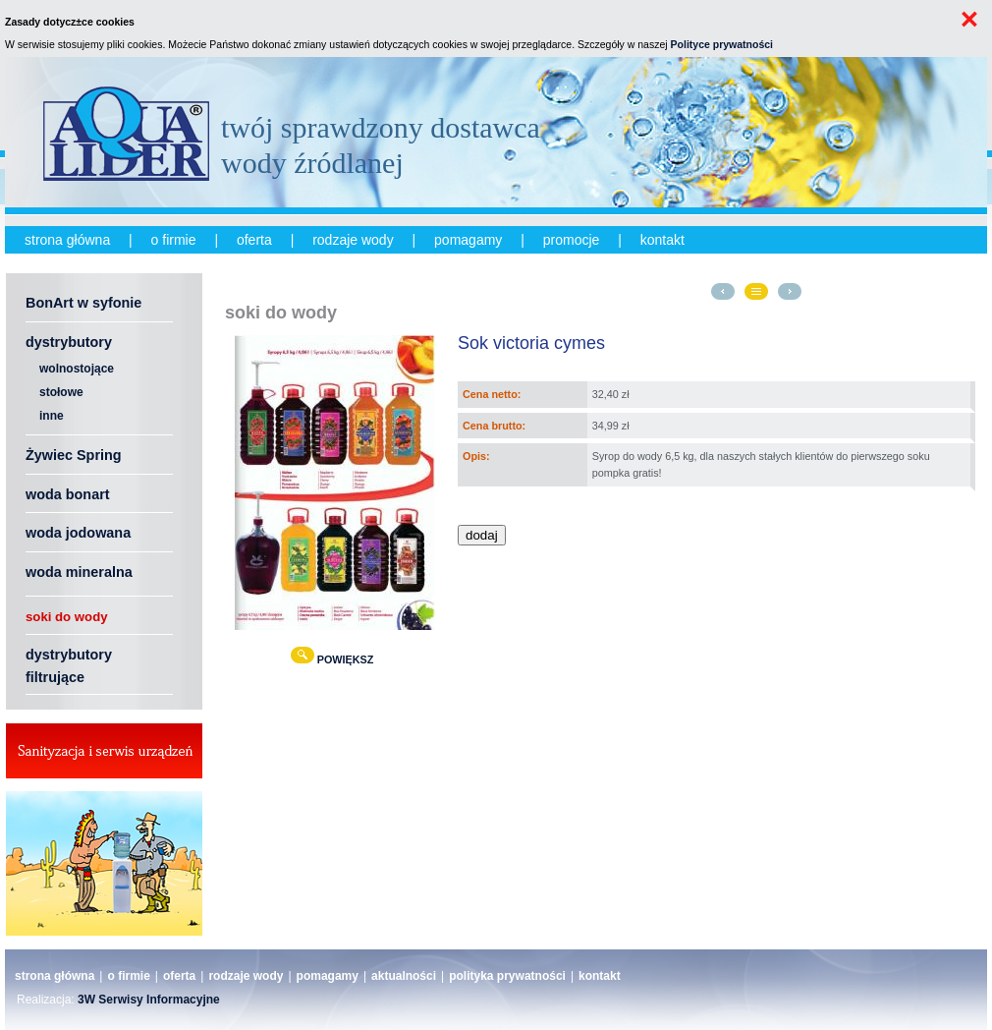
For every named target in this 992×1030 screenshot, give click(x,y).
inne (51, 416)
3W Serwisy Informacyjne (149, 999)
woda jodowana (78, 533)
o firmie (173, 240)
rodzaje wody (353, 240)
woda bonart (68, 494)
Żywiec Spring (74, 455)
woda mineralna (79, 572)
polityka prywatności (507, 976)
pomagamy (468, 240)
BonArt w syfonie (83, 303)
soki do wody (67, 616)
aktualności (403, 976)
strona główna (67, 240)
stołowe (61, 392)
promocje (571, 240)
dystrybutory (69, 342)
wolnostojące (76, 368)
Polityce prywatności (722, 44)
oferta (254, 240)
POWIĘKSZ (335, 659)
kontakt (662, 240)
